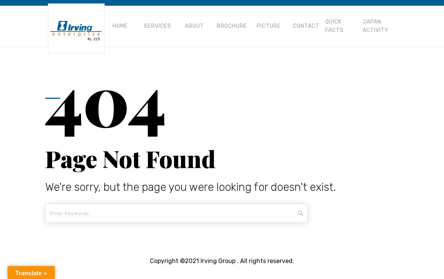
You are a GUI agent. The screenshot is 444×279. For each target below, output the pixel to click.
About (194, 26)
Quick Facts (334, 26)
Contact (306, 26)
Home (120, 26)
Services (157, 26)
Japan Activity (375, 26)
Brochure (232, 26)
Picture (269, 26)
